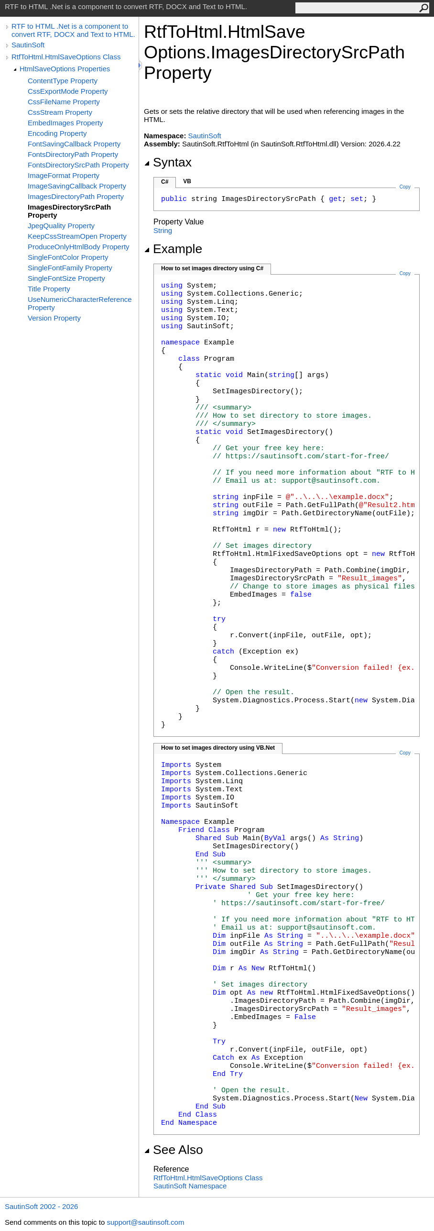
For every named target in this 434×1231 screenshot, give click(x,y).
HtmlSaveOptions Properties (65, 69)
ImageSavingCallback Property (77, 186)
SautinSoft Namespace (190, 1186)
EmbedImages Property (65, 123)
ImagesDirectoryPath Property (76, 196)
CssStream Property (60, 112)
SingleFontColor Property (68, 257)
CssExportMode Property (68, 91)
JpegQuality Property (61, 226)
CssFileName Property (64, 102)
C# (164, 181)
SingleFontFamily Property (70, 268)
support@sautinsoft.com (145, 1222)
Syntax (168, 162)
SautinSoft (27, 45)
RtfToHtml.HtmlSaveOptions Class (65, 57)
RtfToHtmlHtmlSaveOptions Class (207, 1178)
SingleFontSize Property (66, 278)
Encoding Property (57, 133)
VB (187, 181)
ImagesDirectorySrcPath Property (69, 211)
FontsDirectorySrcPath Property (78, 165)
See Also (173, 1149)
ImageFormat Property (63, 175)
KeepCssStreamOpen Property (77, 236)
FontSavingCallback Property (74, 144)
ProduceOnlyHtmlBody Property (79, 247)
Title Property (49, 289)
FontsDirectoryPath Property (73, 154)
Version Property (54, 318)
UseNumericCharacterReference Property (80, 303)
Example (173, 249)
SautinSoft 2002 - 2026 (41, 1206)
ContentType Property (63, 81)
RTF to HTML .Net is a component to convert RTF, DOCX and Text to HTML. (73, 30)
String (162, 230)
